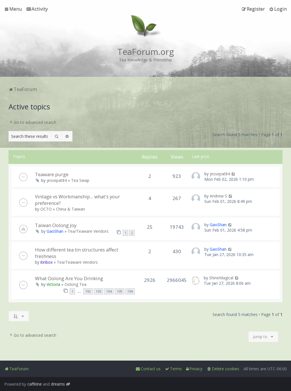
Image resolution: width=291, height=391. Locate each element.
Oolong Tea (75, 284)
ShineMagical (221, 277)
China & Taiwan (70, 209)
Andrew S (218, 196)
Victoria (53, 284)
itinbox (46, 262)
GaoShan (55, 231)
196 (130, 291)
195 (119, 291)
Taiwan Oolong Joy (55, 225)
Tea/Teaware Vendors (88, 231)
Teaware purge (51, 174)
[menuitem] (37, 9)
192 (88, 291)
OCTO (46, 209)
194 (109, 291)
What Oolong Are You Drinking (69, 278)
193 (98, 291)
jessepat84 (57, 180)
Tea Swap (80, 180)
